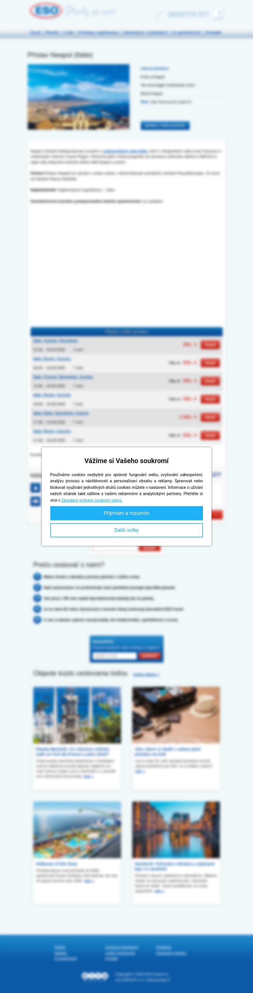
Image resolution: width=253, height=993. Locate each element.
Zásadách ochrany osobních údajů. (91, 500)
